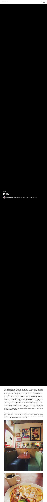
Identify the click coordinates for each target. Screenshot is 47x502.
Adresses (4, 191)
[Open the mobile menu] (44, 2)
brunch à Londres (32, 389)
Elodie (8, 197)
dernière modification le (19, 197)
